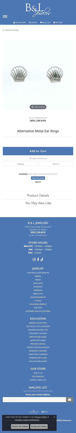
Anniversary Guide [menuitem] (38, 357)
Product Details (38, 195)
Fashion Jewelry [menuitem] (38, 297)
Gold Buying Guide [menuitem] (38, 361)
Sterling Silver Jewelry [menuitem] (38, 272)
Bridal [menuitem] (38, 276)
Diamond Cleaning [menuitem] (38, 350)
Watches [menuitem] (38, 307)
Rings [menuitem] (38, 279)
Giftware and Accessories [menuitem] (38, 311)
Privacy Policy (41, 417)
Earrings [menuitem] (38, 290)
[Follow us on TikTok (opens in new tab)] (42, 259)
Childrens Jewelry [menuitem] (38, 304)
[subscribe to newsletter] (69, 399)
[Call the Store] (38, 232)
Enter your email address (38, 394)
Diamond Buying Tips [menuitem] (38, 330)
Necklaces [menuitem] (38, 283)
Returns (56, 164)
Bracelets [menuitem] (38, 293)
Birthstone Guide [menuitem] (38, 337)
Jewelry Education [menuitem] (38, 323)
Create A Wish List (38, 380)
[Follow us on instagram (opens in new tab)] (34, 259)
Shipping (20, 164)
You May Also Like (38, 203)
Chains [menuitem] (38, 300)
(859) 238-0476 (38, 120)
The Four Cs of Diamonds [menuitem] (38, 326)
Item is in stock (38, 178)
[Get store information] (38, 235)
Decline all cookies (20, 426)
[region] (38, 75)
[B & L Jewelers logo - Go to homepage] (38, 10)
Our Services (38, 376)
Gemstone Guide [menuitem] (38, 340)
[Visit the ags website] (33, 412)
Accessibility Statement (61, 420)
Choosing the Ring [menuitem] (38, 333)
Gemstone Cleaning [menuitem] (37, 354)
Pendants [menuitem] (38, 286)
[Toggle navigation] (5, 16)
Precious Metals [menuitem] (38, 344)
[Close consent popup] (54, 417)
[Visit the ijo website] (44, 412)
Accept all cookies (39, 426)
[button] (19, 23)
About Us (38, 373)
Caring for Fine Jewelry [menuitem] (38, 347)
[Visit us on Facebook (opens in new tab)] (38, 259)
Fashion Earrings (12, 30)
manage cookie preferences (27, 420)
